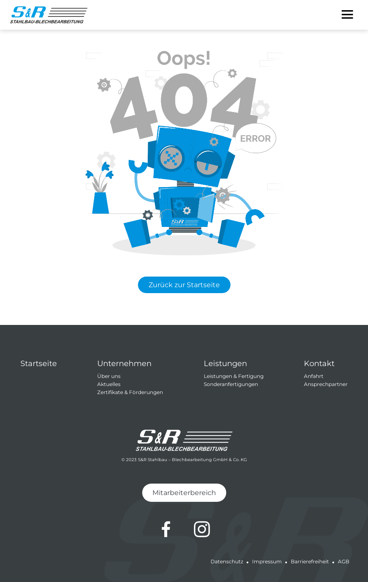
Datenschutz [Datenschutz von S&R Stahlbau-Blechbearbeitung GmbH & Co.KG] (227, 561)
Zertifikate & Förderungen (130, 392)
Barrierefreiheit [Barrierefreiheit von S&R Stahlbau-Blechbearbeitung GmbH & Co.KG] (310, 561)
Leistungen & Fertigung (234, 376)
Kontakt (319, 363)
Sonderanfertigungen (231, 384)
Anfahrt (313, 376)
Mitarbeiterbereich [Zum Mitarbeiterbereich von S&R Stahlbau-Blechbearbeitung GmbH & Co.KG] (184, 493)
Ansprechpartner (326, 384)
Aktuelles (109, 384)
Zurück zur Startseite (184, 285)
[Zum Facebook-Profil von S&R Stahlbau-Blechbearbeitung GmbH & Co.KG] (166, 529)
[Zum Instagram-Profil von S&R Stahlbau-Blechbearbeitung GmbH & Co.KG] (202, 529)
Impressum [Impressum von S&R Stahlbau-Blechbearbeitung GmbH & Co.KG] (267, 561)
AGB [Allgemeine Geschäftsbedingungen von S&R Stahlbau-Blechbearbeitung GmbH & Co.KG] (343, 561)
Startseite (38, 363)
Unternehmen (124, 363)
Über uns (109, 376)
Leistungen (225, 363)
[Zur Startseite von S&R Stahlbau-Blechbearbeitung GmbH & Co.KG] (48, 14)
